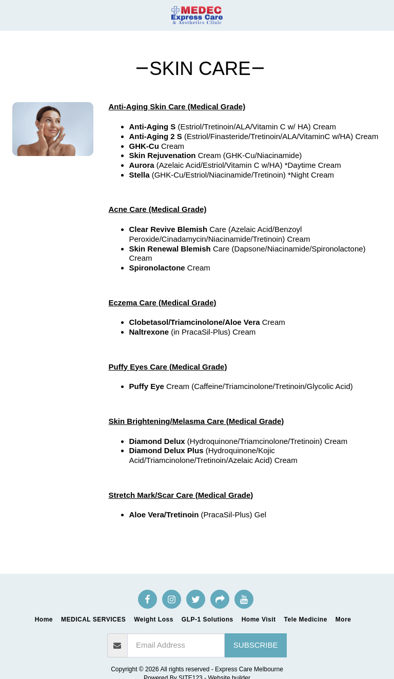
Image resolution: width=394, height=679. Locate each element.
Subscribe (255, 645)
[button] (11, 15)
